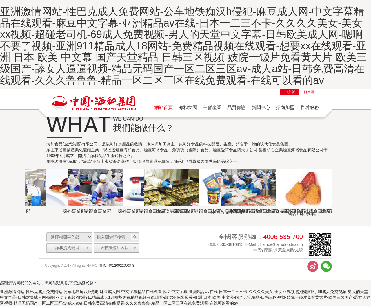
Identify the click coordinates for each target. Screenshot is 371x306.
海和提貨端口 (67, 247)
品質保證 (236, 107)
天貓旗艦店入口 (114, 247)
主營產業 (212, 107)
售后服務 (309, 107)
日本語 (309, 92)
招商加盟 (285, 107)
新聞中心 (261, 107)
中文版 (290, 92)
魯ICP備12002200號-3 (116, 265)
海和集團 (188, 107)
